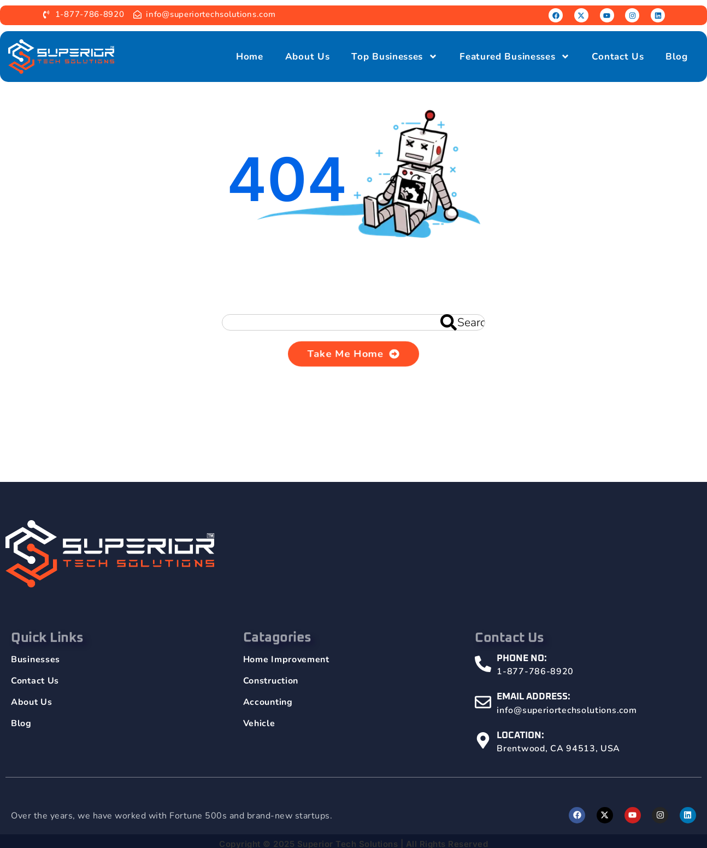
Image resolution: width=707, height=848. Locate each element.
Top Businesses (394, 56)
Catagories (277, 651)
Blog (676, 56)
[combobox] (353, 322)
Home (249, 56)
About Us (307, 56)
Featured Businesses (514, 56)
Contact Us (618, 56)
